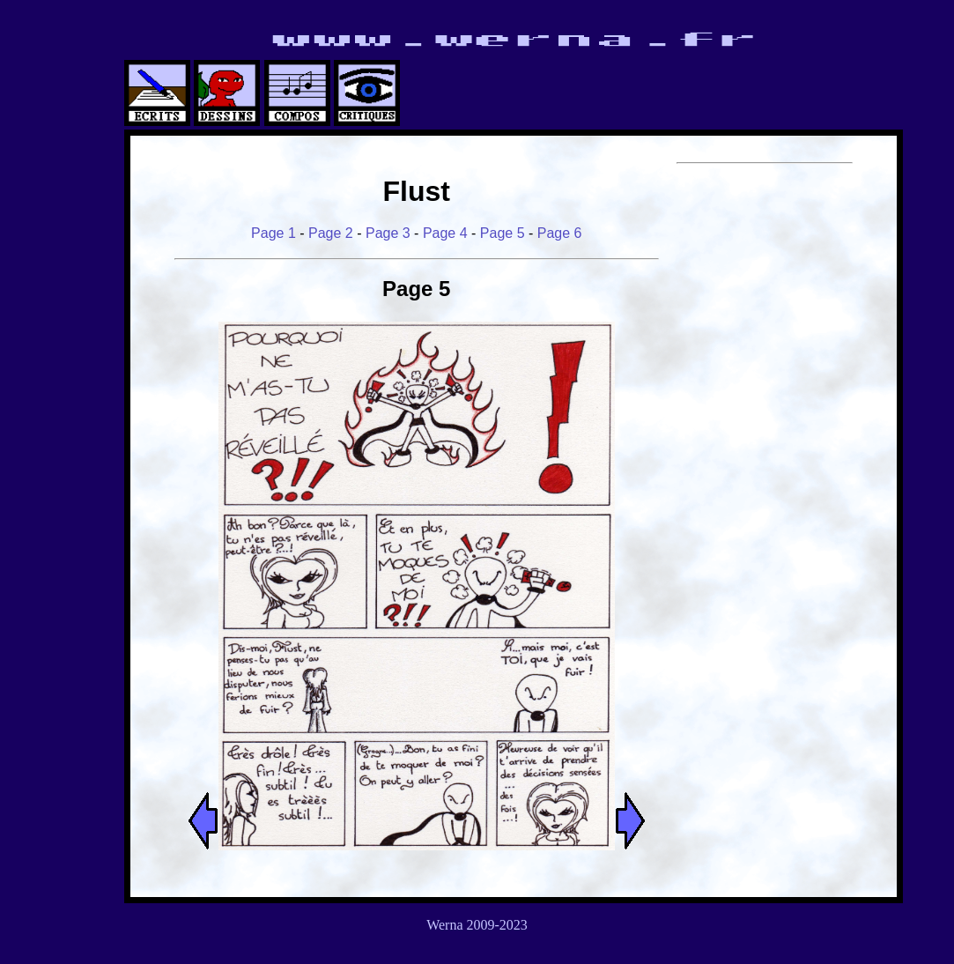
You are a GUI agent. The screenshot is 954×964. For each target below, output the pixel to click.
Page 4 (445, 233)
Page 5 (502, 233)
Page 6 (559, 233)
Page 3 (388, 233)
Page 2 (330, 233)
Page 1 (273, 233)
